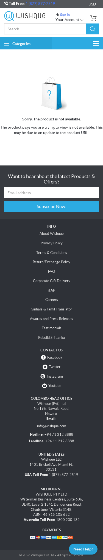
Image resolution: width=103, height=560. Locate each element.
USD (92, 4)
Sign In (65, 14)
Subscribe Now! (51, 206)
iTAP (51, 290)
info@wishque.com (51, 426)
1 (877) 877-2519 (40, 3)
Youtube (54, 386)
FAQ (51, 271)
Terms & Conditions (51, 253)
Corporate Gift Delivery (51, 281)
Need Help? (83, 549)
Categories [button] (17, 43)
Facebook (54, 357)
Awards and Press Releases (51, 319)
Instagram (55, 376)
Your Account (69, 19)
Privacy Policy (52, 243)
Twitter (54, 367)
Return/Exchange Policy (51, 262)
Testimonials (52, 328)
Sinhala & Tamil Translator (51, 309)
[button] (92, 28)
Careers (51, 300)
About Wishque (52, 234)
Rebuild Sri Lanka (51, 338)
